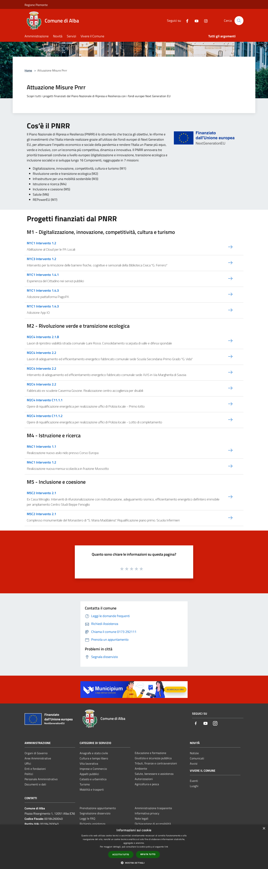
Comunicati (197, 758)
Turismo (85, 784)
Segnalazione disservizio (95, 813)
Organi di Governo (36, 753)
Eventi (194, 781)
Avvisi (193, 763)
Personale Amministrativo (41, 779)
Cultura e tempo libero (94, 758)
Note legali (141, 818)
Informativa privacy (147, 813)
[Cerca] (238, 20)
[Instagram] (204, 20)
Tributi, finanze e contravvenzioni (156, 763)
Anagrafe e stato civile (94, 753)
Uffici (28, 763)
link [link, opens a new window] (166, 846)
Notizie (194, 753)
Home (28, 70)
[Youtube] (195, 20)
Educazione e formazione (150, 753)
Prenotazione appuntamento (98, 808)
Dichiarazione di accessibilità (153, 823)
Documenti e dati (35, 784)
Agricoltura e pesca (147, 784)
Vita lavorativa (89, 763)
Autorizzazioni (144, 779)
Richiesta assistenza (92, 823)
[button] (134, 863)
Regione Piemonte (36, 5)
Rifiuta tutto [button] (148, 854)
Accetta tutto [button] (120, 854)
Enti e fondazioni (35, 768)
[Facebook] (185, 20)
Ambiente (141, 768)
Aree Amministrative (38, 758)
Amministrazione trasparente (153, 808)
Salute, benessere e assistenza (154, 773)
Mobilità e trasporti (92, 789)
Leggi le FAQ (87, 818)
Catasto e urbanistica (93, 779)
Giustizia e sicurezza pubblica (153, 758)
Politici (29, 774)
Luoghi (194, 786)
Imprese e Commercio (93, 768)
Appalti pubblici (89, 774)
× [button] (263, 828)
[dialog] (134, 847)
